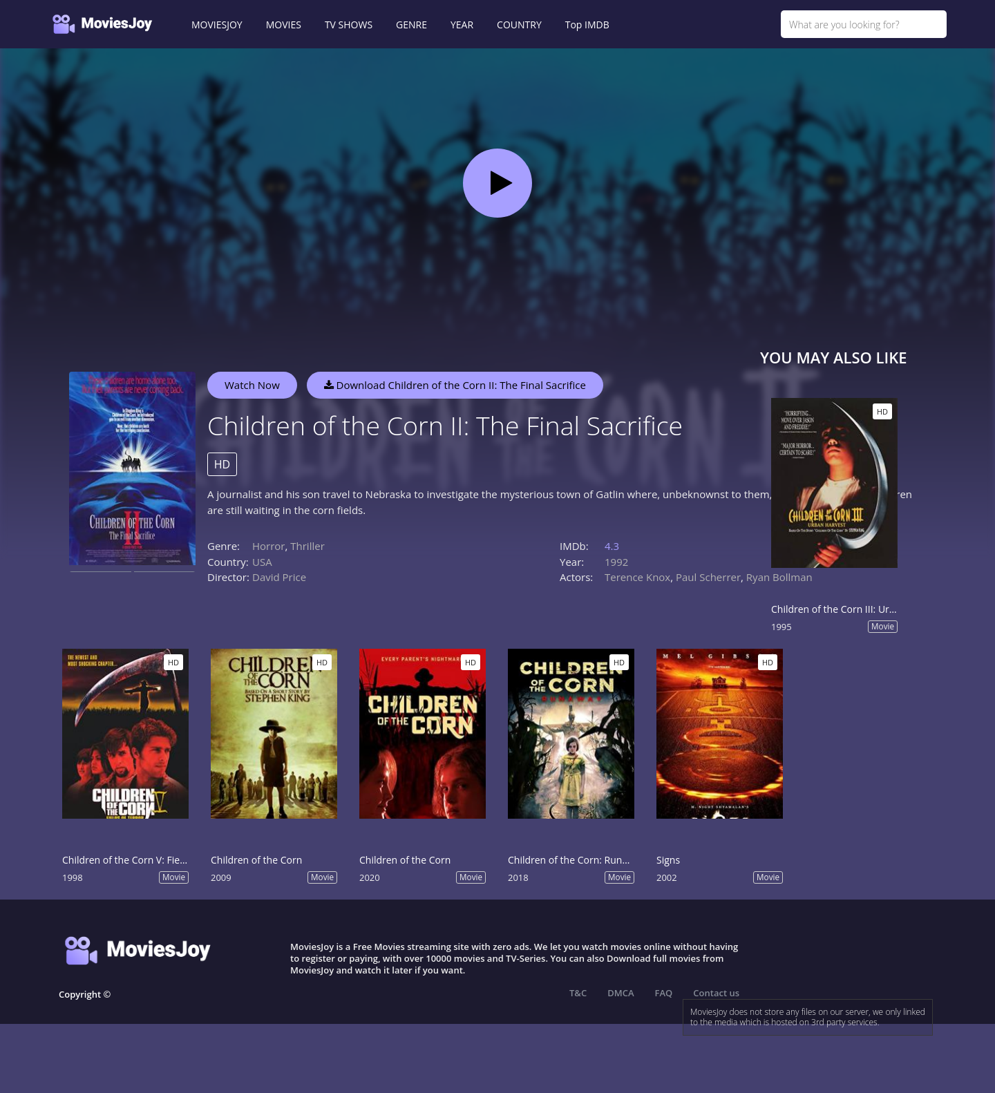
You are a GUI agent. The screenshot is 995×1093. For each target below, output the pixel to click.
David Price (279, 577)
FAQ (664, 993)
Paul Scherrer (708, 577)
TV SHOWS (348, 24)
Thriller (307, 546)
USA (262, 562)
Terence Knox (637, 577)
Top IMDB (587, 24)
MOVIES (283, 24)
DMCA (620, 993)
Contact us (716, 993)
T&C (578, 993)
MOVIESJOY (217, 24)
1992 (616, 562)
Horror (268, 546)
